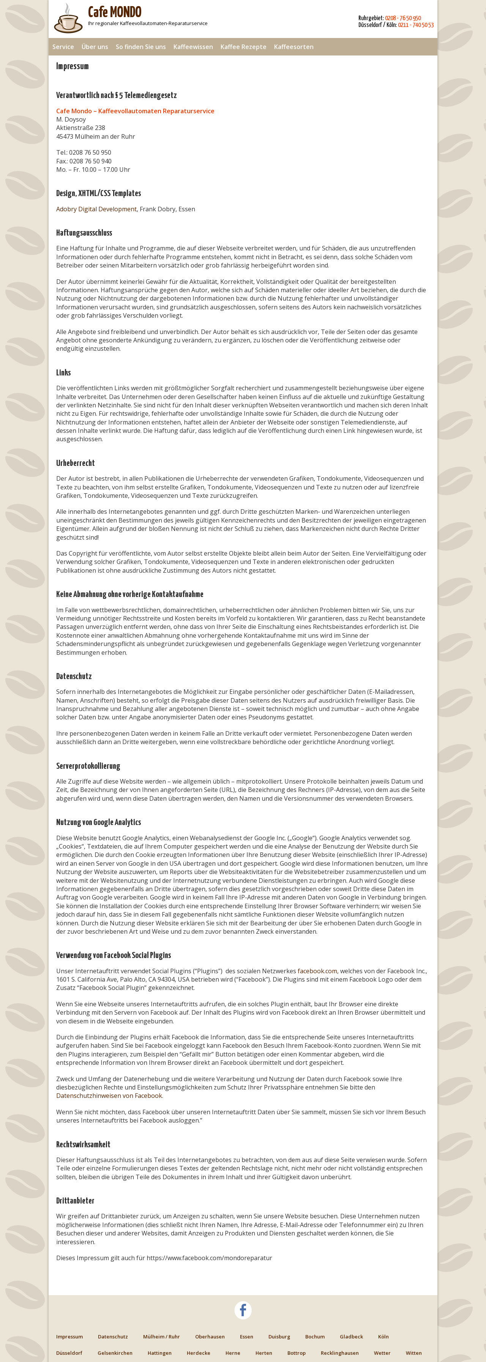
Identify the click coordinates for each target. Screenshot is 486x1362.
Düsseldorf (69, 1352)
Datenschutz (113, 1336)
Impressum (69, 1336)
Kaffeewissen (193, 47)
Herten (264, 1352)
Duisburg (279, 1336)
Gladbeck (351, 1336)
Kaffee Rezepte (244, 47)
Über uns (95, 47)
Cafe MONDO (115, 13)
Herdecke (198, 1352)
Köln (383, 1336)
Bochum (315, 1336)
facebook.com (317, 971)
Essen (246, 1336)
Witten (414, 1352)
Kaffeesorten (294, 47)
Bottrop (296, 1352)
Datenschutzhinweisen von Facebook (109, 1095)
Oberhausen (210, 1336)
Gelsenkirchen (115, 1352)
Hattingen (160, 1352)
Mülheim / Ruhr (161, 1336)
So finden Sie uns (141, 47)
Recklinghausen (340, 1352)
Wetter (382, 1352)
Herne (233, 1352)
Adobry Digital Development (96, 209)
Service (63, 47)
